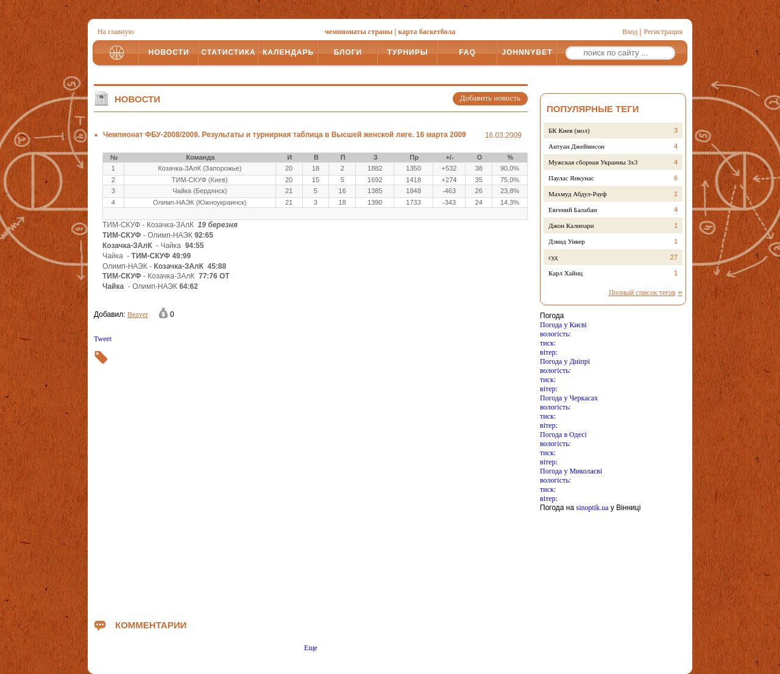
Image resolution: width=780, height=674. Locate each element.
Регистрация (663, 31)
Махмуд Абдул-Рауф (577, 193)
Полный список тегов (642, 292)
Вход (629, 31)
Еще (310, 648)
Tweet (103, 339)
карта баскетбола (426, 31)
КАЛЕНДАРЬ (288, 52)
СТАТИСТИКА (228, 52)
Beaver (137, 314)
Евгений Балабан (572, 209)
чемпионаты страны (358, 31)
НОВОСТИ (168, 52)
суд (553, 257)
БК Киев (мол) (569, 130)
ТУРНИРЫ (408, 52)
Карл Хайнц (565, 273)
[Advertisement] (311, 478)
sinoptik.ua (592, 507)
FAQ (467, 52)
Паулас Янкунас (571, 178)
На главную (116, 31)
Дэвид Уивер (566, 241)
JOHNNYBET (527, 52)
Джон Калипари (571, 225)
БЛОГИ (348, 52)
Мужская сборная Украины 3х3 (592, 162)
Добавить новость (490, 97)
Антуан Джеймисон (576, 146)
